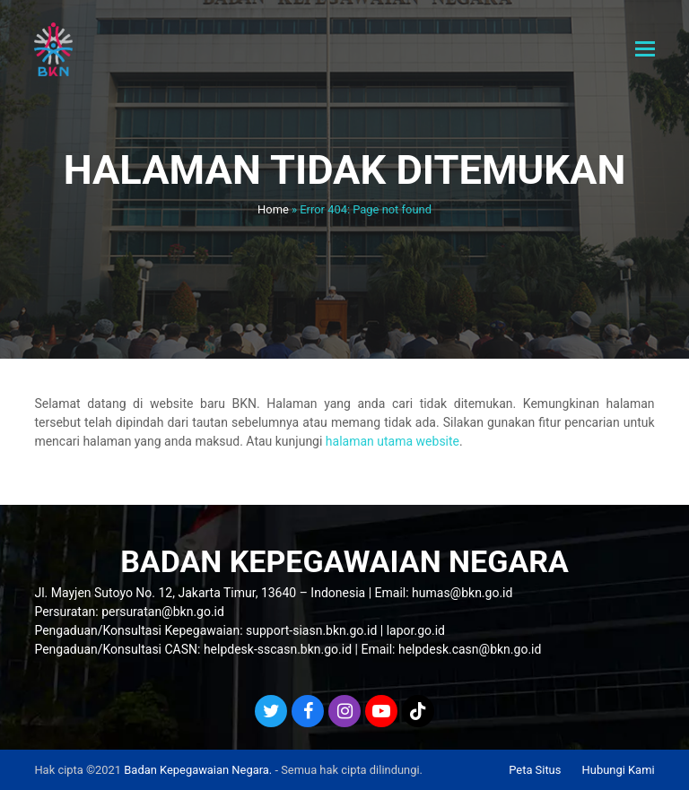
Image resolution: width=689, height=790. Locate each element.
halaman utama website (392, 441)
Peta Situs (535, 770)
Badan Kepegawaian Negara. (198, 770)
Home (273, 209)
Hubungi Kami (618, 770)
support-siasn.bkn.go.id (311, 630)
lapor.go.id (416, 630)
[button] (645, 49)
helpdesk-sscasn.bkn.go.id (278, 649)
